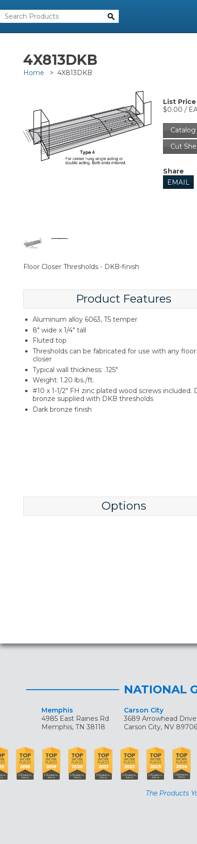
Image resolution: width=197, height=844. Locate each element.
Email (178, 182)
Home (33, 73)
